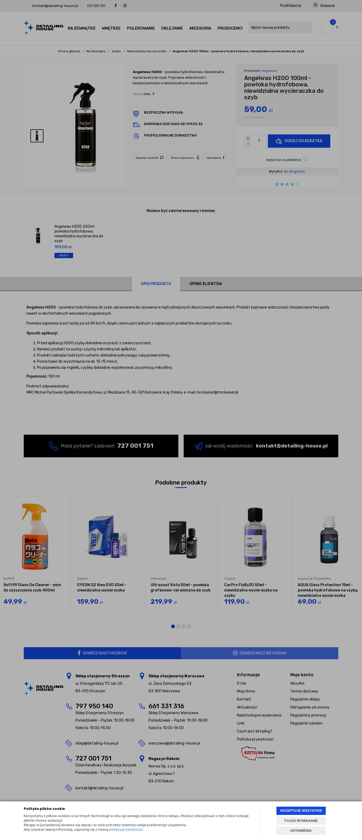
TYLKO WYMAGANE (301, 821)
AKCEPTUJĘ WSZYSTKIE (301, 811)
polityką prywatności (126, 829)
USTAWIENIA (301, 831)
